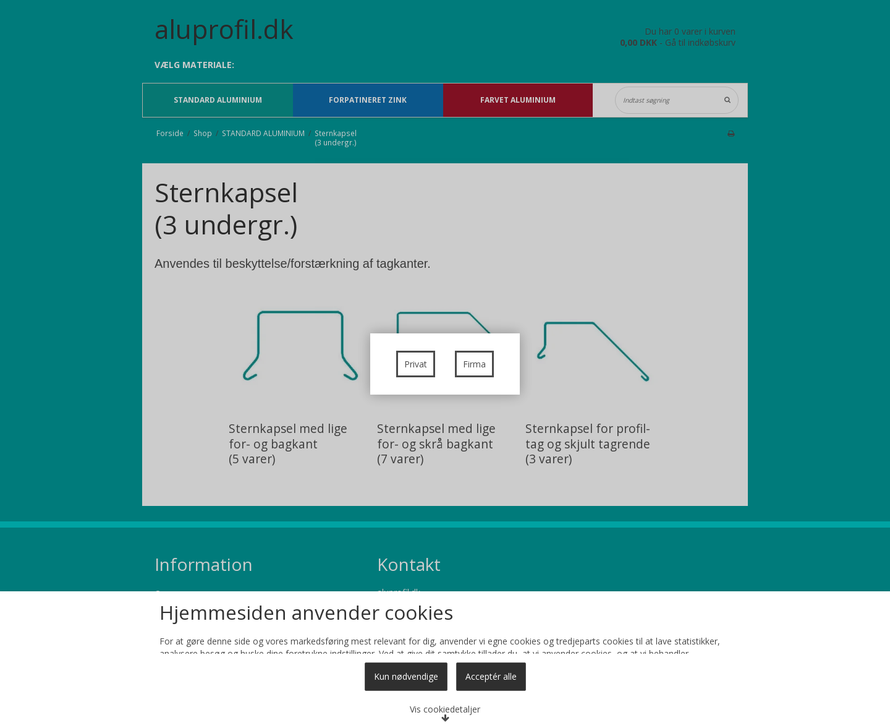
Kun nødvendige (406, 676)
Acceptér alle (491, 676)
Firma (474, 364)
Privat (415, 364)
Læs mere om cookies (220, 595)
